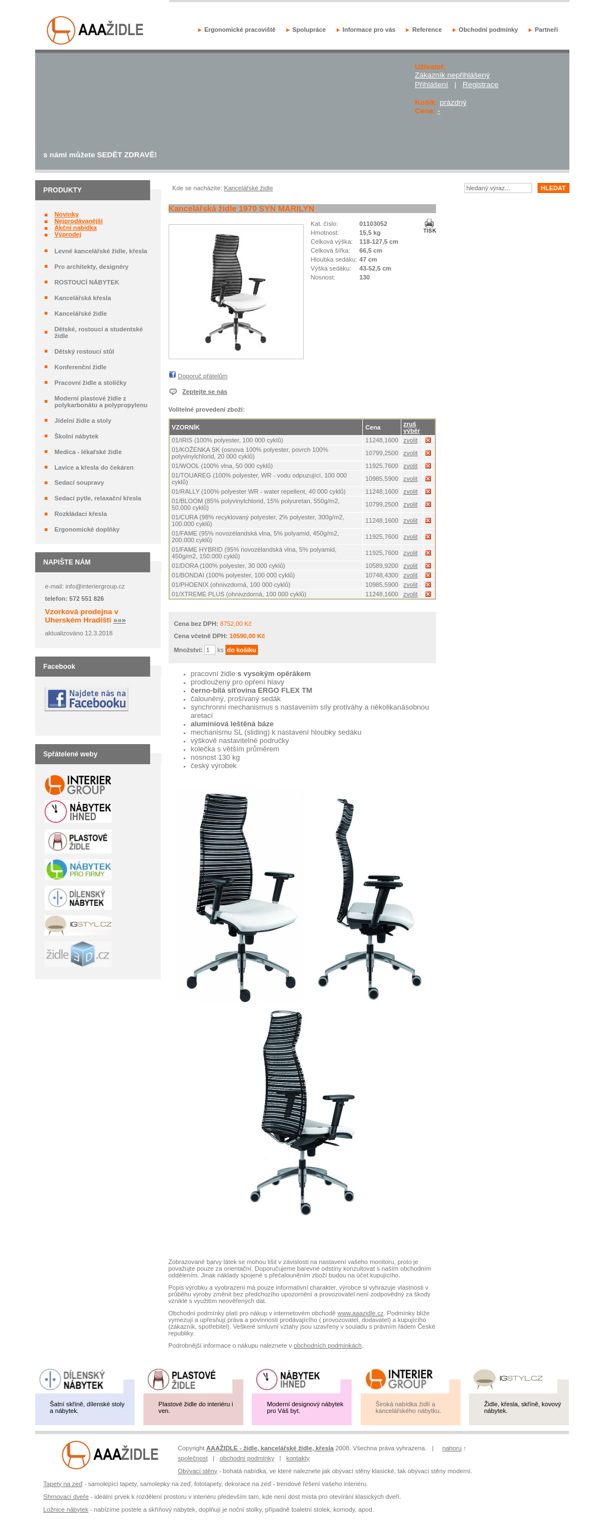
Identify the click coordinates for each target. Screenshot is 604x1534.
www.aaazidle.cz (360, 1313)
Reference (427, 29)
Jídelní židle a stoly (82, 420)
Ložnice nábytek (66, 1509)
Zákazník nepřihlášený (452, 75)
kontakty (298, 1458)
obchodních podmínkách (328, 1345)
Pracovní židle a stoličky (90, 382)
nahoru (452, 1448)
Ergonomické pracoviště (240, 29)
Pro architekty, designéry (91, 266)
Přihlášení (431, 84)
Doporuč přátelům (203, 376)
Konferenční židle (80, 367)
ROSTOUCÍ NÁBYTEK (86, 282)
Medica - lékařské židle (88, 451)
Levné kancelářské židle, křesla (100, 251)
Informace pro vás (369, 29)
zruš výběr (412, 427)
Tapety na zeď (63, 1483)
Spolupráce (309, 29)
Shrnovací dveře (66, 1496)
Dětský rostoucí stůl (84, 351)
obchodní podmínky (247, 1458)
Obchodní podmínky (488, 29)
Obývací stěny (198, 1471)
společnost (193, 1458)
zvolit (411, 440)
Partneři (546, 29)
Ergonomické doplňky (86, 529)
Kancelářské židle (80, 313)
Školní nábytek (76, 436)
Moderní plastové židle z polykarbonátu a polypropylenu (100, 401)
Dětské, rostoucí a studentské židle (98, 332)
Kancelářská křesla (82, 298)
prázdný (453, 102)
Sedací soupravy (79, 482)
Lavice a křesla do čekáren (93, 467)
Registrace (480, 84)
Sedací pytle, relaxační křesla (97, 498)
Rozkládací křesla (80, 513)
